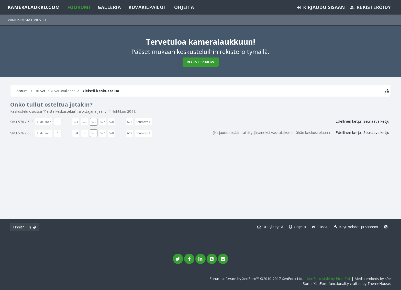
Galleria (109, 7)
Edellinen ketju (348, 121)
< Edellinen (43, 122)
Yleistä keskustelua (59, 111)
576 (93, 122)
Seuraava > (143, 122)
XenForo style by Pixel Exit (328, 278)
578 (111, 122)
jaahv (101, 111)
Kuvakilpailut (147, 7)
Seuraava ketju (376, 121)
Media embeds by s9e (372, 278)
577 (102, 122)
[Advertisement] (200, 176)
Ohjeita (184, 7)
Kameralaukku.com (34, 7)
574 (75, 122)
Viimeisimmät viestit (27, 19)
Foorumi (78, 7)
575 (84, 122)
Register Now (201, 62)
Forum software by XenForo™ (256, 278)
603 (129, 122)
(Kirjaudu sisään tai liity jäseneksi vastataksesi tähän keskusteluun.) (271, 132)
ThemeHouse (378, 283)
